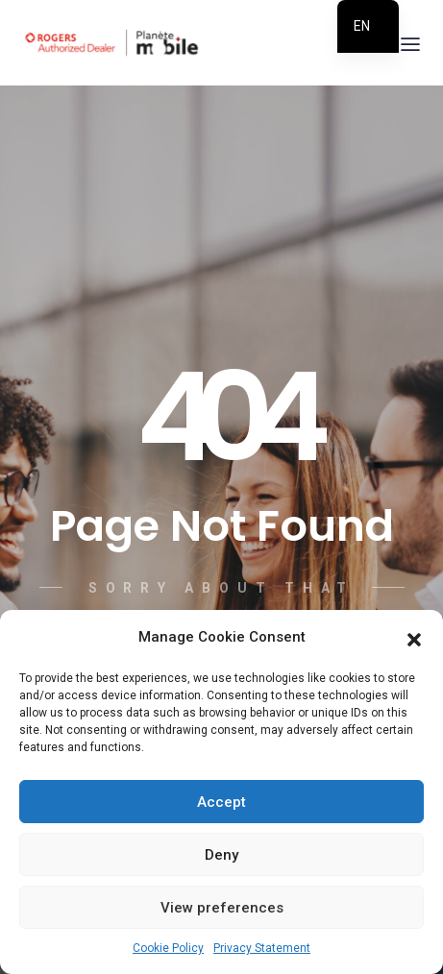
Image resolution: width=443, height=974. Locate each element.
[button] (414, 637)
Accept (221, 802)
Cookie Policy (168, 948)
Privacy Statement (261, 948)
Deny (221, 855)
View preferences (221, 907)
